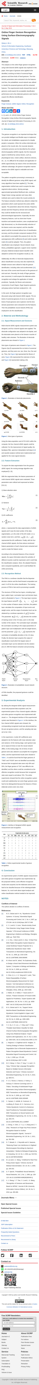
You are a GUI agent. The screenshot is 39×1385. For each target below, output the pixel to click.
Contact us (4, 1243)
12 (3, 1101)
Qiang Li (4, 43)
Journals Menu (9, 1198)
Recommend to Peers (8, 1236)
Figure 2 (29, 345)
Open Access (25, 1355)
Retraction (24, 1363)
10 (34, 267)
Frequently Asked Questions (10, 1232)
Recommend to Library (8, 1239)
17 (3, 1180)
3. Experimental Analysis (13, 700)
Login (5, 10)
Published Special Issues (11, 1208)
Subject (4, 1339)
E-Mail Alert (5, 1221)
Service (5, 1352)
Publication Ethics (27, 1358)
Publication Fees (26, 1336)
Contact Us (5, 1348)
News (23, 1348)
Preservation (25, 1361)
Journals (12, 16)
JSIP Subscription (6, 1224)
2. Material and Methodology (15, 316)
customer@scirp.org (10, 1266)
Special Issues (25, 1345)
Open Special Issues (9, 1204)
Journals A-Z (6, 1336)
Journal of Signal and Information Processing (16, 26)
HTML (29, 55)
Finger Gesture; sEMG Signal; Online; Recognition (18, 104)
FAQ (3, 1369)
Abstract (5, 62)
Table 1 (4, 757)
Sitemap (4, 1345)
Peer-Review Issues (27, 1342)
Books (4, 1342)
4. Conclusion (8, 870)
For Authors (25, 1339)
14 (34, 450)
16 (3, 1171)
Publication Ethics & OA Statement (12, 1228)
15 (3, 1160)
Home (6, 16)
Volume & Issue (7, 1372)
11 (3, 1081)
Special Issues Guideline (11, 1212)
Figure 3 (17, 598)
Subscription (6, 1361)
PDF (23, 55)
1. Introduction (8, 129)
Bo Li (9, 43)
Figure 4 (20, 720)
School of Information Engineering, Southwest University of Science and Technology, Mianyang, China (17, 49)
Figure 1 (22, 340)
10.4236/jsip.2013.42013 (13, 55)
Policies (24, 1352)
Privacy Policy (25, 1366)
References (6, 911)
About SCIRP (27, 1333)
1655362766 (8, 1272)
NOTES (5, 898)
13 (3, 1125)
